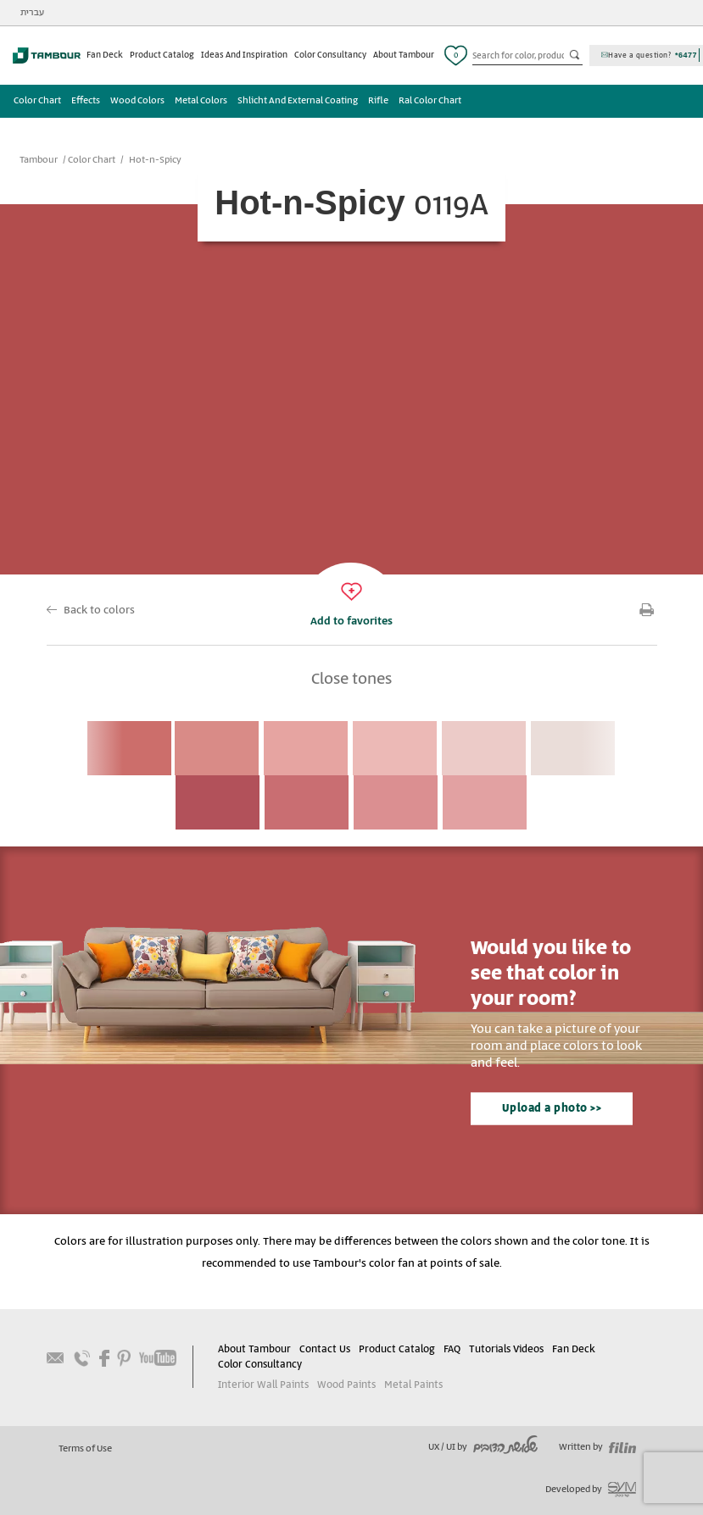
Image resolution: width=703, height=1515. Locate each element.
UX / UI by (483, 1447)
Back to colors (99, 610)
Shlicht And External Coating (297, 101)
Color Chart (37, 101)
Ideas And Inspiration (244, 55)
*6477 (686, 55)
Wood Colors (137, 101)
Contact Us (324, 1349)
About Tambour (403, 55)
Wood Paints (346, 1385)
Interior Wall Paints (263, 1385)
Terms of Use (85, 1449)
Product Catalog (162, 55)
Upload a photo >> (552, 1109)
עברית (32, 12)
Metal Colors (201, 101)
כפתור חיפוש (576, 56)
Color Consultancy (330, 55)
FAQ (452, 1349)
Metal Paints (413, 1385)
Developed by (590, 1489)
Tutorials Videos (506, 1349)
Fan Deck (104, 55)
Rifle (378, 101)
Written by (597, 1447)
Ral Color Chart (430, 101)
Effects (85, 101)
